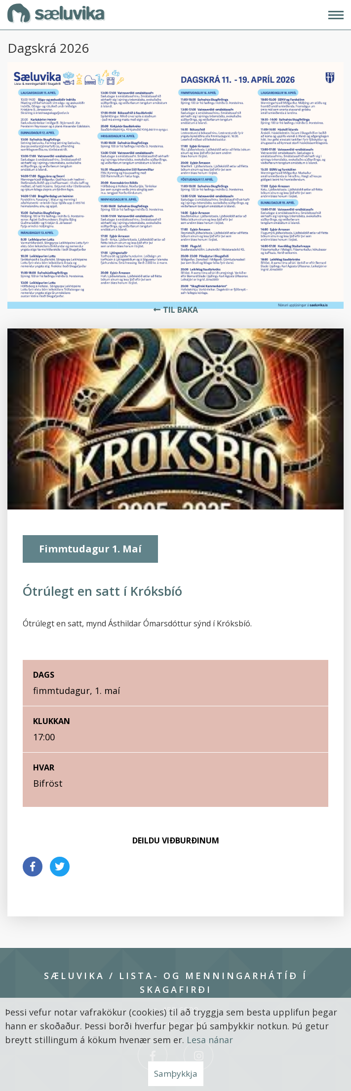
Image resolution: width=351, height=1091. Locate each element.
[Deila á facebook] (32, 866)
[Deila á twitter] (60, 866)
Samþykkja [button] (175, 1073)
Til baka (180, 309)
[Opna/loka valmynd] (336, 15)
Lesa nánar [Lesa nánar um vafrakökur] (210, 1040)
